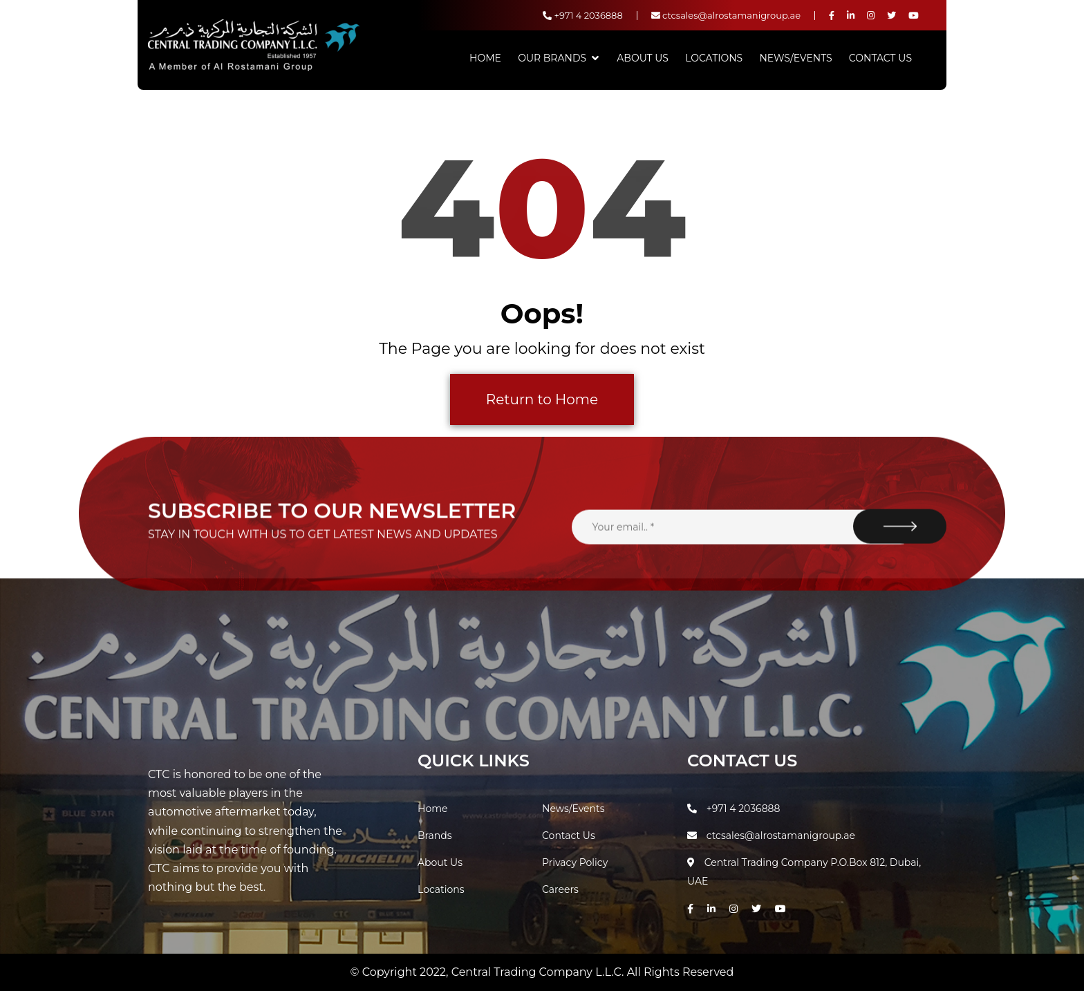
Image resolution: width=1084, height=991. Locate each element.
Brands (435, 835)
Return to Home (542, 399)
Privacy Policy (575, 862)
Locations (713, 58)
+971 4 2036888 (583, 15)
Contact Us (880, 58)
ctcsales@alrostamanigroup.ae (726, 15)
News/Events (795, 58)
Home (485, 58)
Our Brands (552, 58)
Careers (560, 889)
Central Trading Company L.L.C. (539, 972)
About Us (643, 58)
